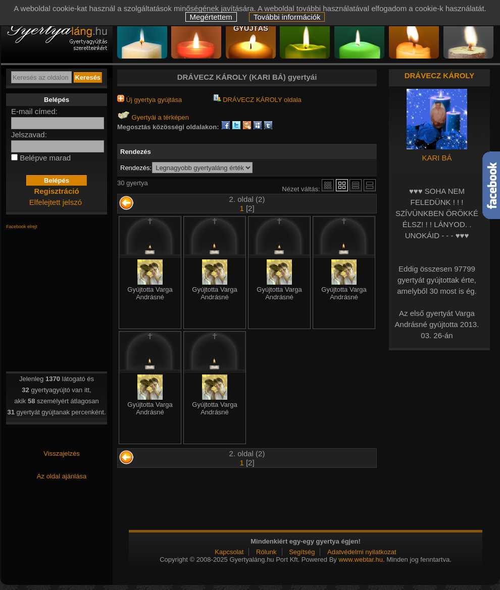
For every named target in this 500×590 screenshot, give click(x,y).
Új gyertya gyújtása (149, 99)
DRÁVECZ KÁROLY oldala (257, 99)
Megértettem (211, 17)
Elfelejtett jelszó (55, 202)
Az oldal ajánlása (61, 476)
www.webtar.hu (360, 559)
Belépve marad (45, 157)
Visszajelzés (61, 453)
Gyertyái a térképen (153, 117)
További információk (287, 17)
